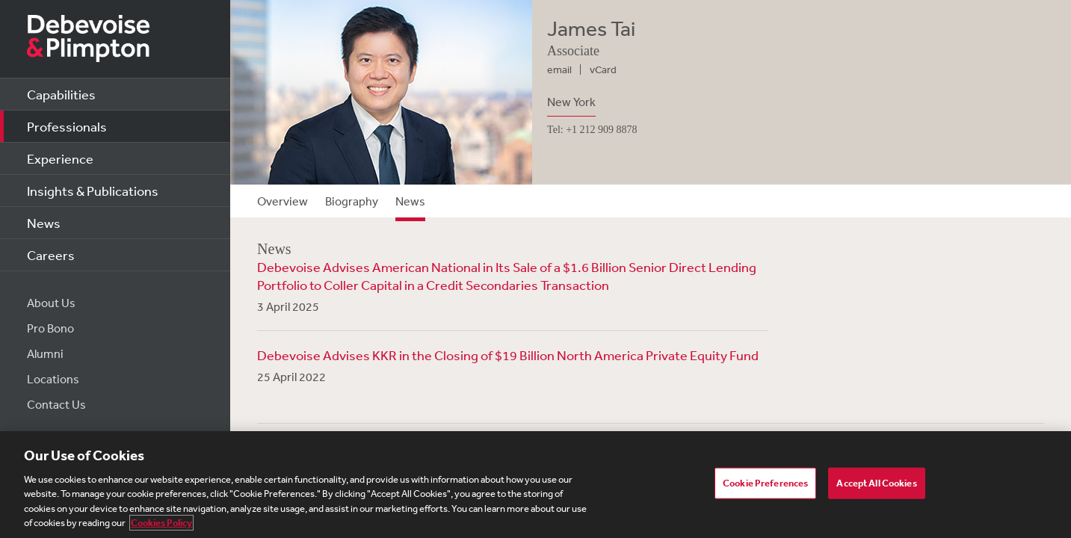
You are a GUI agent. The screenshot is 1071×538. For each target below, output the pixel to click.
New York (571, 101)
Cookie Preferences (765, 483)
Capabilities (61, 94)
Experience (60, 158)
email (559, 69)
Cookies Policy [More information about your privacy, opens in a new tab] (161, 522)
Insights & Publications (92, 190)
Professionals (67, 126)
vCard (603, 69)
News (44, 222)
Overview (282, 201)
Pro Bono (50, 328)
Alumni (45, 353)
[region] (535, 484)
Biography (351, 201)
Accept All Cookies (876, 483)
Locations (53, 378)
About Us (51, 302)
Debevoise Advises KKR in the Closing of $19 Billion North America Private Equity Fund (508, 355)
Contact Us (56, 404)
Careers (51, 255)
